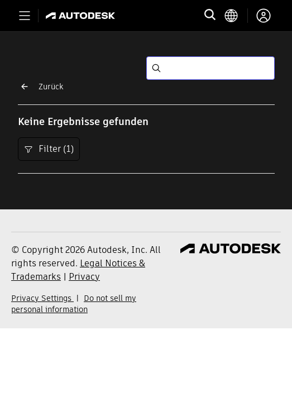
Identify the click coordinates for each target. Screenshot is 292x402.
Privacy (84, 276)
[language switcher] (236, 15)
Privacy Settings (42, 298)
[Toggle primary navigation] (24, 15)
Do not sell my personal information (73, 304)
